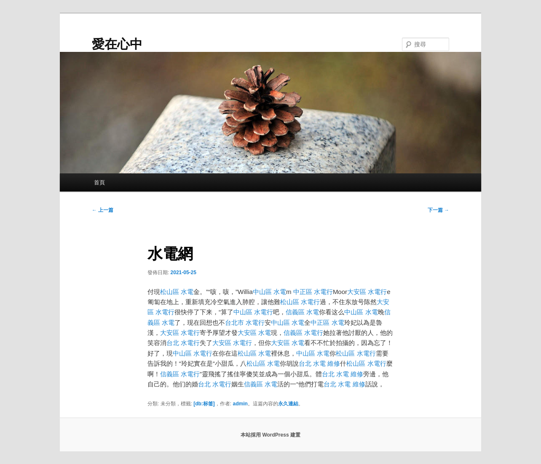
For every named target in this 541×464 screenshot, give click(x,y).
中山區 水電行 (253, 312)
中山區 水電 (269, 291)
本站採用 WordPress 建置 (270, 435)
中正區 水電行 (313, 291)
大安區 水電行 (367, 291)
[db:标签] (204, 404)
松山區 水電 (176, 291)
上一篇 (102, 210)
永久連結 (288, 404)
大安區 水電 (254, 332)
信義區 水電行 (303, 332)
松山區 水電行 (300, 301)
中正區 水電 (327, 322)
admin (240, 404)
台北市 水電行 (245, 322)
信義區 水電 (302, 312)
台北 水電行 (183, 342)
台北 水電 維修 (319, 363)
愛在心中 (117, 44)
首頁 (99, 182)
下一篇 (438, 210)
